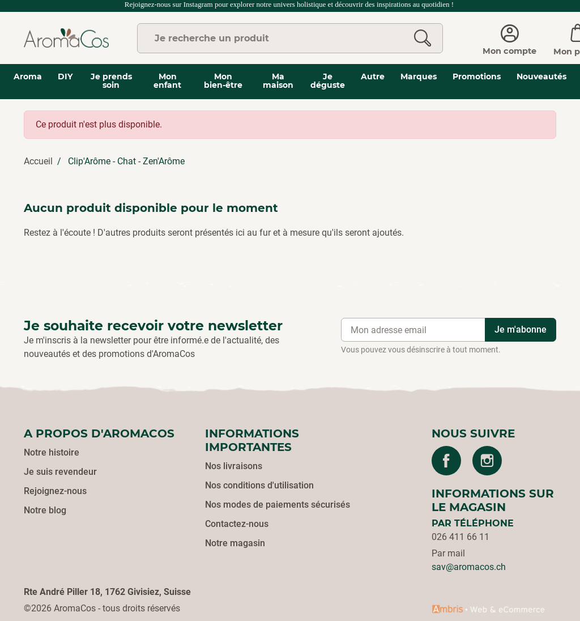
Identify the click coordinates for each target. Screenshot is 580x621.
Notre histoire (51, 452)
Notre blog (45, 510)
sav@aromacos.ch (469, 567)
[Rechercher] (422, 38)
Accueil (38, 161)
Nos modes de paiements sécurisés (277, 504)
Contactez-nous (236, 523)
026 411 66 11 (460, 536)
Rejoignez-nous (55, 491)
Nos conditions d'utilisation (259, 485)
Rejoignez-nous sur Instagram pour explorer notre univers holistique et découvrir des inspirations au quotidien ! (290, 4)
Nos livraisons (233, 466)
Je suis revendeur (60, 471)
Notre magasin (235, 543)
